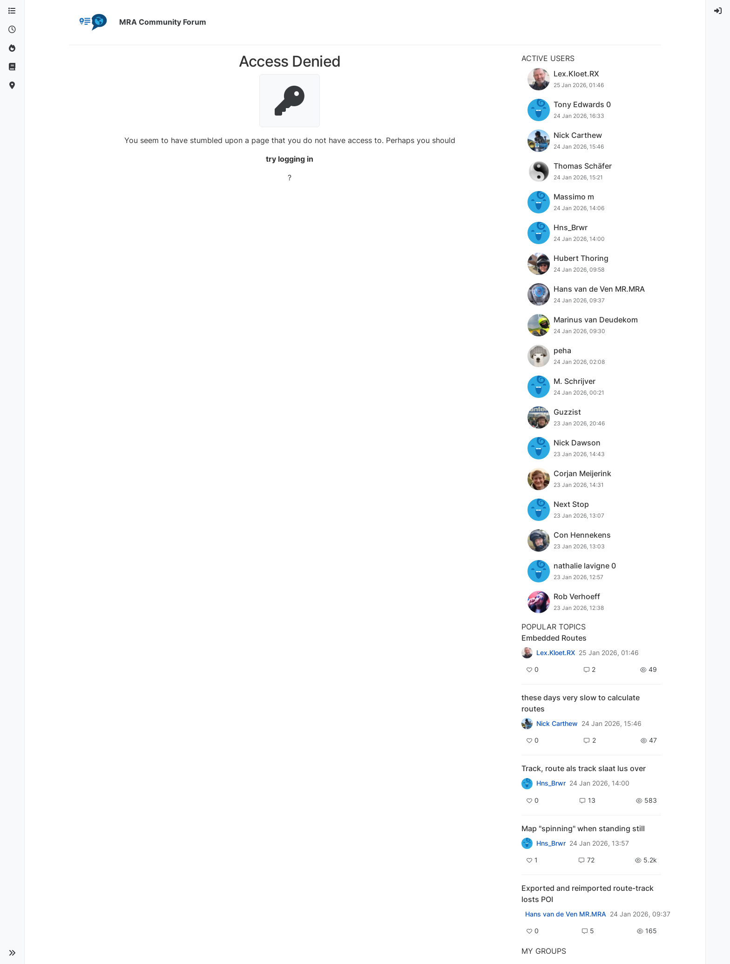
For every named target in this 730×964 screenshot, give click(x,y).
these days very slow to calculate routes (580, 703)
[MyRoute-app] (12, 85)
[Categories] (12, 11)
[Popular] (12, 48)
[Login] (718, 11)
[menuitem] (718, 11)
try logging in (289, 159)
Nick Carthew (557, 723)
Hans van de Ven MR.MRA (565, 914)
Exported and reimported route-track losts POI (587, 893)
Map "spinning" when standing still (583, 828)
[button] (12, 952)
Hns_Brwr (551, 783)
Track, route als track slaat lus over (583, 768)
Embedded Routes (554, 638)
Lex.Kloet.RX (555, 653)
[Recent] (12, 29)
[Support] (12, 67)
